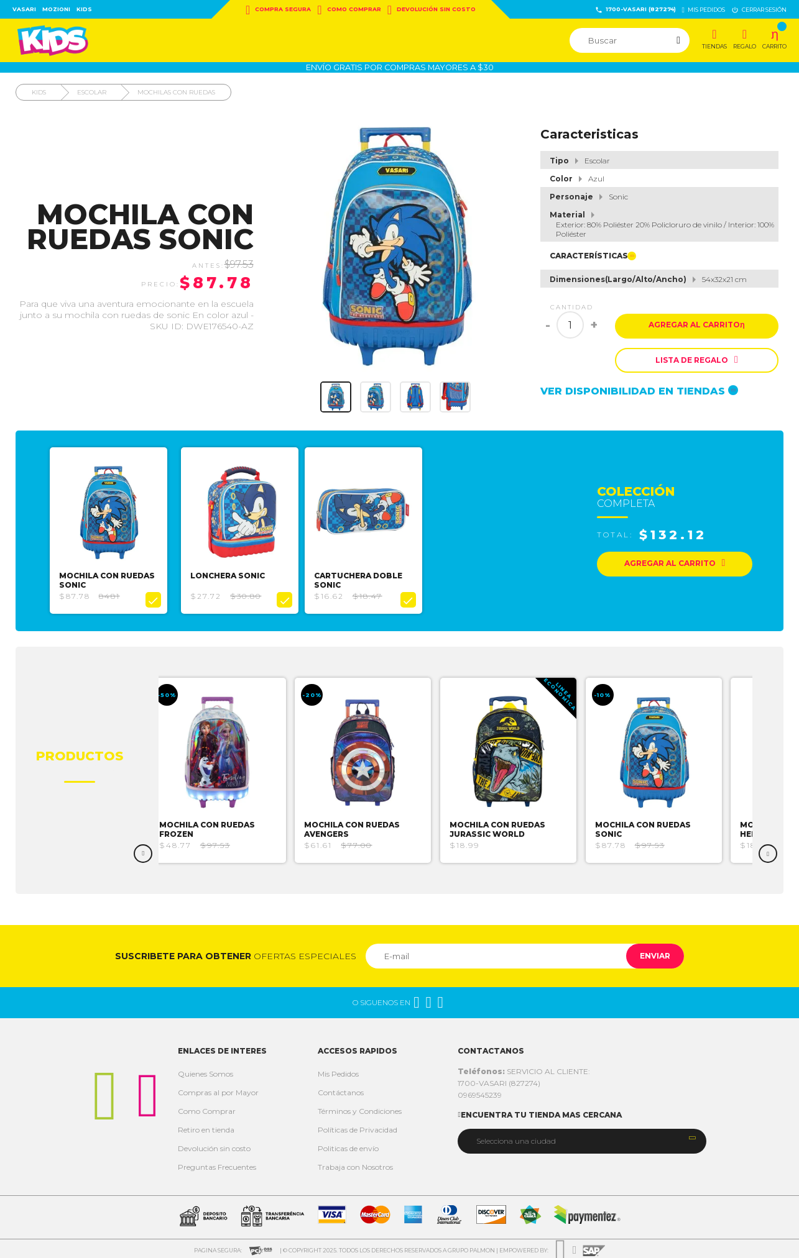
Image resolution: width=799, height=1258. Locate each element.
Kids (84, 9)
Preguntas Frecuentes (217, 1164)
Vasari (24, 9)
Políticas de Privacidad (357, 1126)
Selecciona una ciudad (516, 1137)
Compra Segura (278, 10)
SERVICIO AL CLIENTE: (524, 1068)
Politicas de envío (348, 1145)
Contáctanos (341, 1089)
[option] (111, 529)
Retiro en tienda (206, 1126)
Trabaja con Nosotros (355, 1164)
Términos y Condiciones (360, 1108)
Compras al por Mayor (218, 1089)
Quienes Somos (205, 1070)
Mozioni (56, 9)
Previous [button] (143, 850)
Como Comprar (349, 10)
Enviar (650, 952)
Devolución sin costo (431, 10)
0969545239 (480, 1091)
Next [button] (768, 850)
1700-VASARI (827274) (635, 10)
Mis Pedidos (338, 1070)
